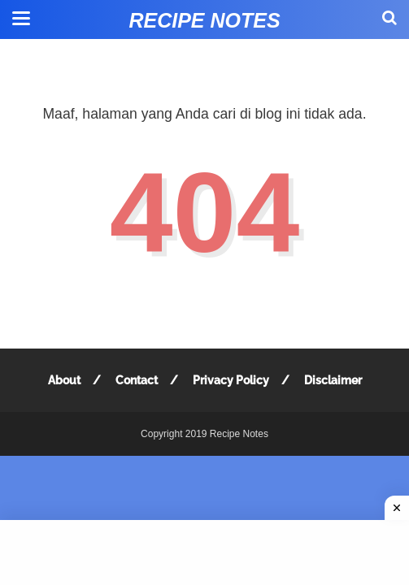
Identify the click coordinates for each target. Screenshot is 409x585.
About (64, 380)
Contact (136, 380)
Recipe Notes (204, 20)
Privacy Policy (231, 380)
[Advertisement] (204, 552)
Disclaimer (333, 380)
